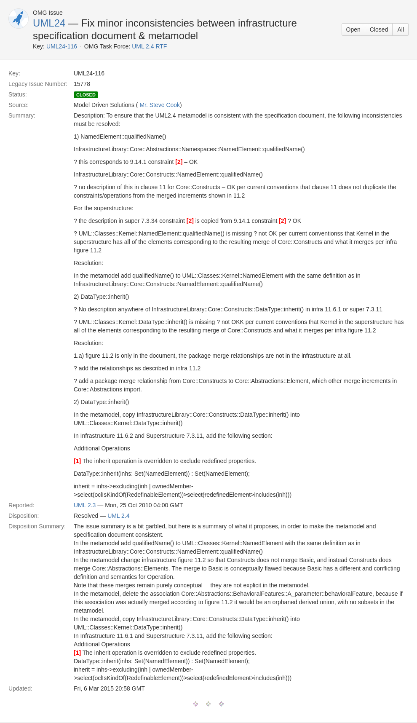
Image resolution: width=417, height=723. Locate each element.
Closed (379, 29)
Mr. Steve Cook (159, 105)
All (400, 29)
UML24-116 (61, 46)
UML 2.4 (118, 515)
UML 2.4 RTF (149, 46)
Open (353, 29)
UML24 (49, 23)
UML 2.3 (85, 505)
